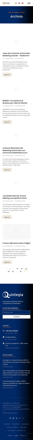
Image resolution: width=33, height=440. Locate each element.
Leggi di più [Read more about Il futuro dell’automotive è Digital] (7, 262)
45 (17, 269)
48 (8, 271)
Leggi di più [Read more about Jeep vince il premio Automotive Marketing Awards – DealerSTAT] (7, 74)
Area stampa (11, 430)
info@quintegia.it (10, 337)
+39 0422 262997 (11, 331)
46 (22, 269)
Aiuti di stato (23, 427)
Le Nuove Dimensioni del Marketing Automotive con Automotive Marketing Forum (15, 150)
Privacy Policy (16, 424)
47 (26, 269)
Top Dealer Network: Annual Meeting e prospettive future (15, 197)
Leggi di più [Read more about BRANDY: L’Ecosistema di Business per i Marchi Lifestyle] (7, 122)
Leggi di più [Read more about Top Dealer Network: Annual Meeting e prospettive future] (7, 217)
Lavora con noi (21, 430)
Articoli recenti (7, 355)
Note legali (7, 424)
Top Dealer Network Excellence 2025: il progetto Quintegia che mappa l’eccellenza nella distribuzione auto (16, 383)
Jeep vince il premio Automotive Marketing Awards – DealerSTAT (16, 54)
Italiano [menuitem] (10, 435)
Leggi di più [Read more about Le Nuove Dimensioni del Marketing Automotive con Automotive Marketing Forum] (7, 169)
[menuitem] (16, 3)
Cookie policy (25, 424)
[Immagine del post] (16, 42)
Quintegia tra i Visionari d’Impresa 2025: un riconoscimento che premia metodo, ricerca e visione (16, 362)
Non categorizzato (8, 58)
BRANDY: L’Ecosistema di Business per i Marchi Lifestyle (15, 102)
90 (20, 271)
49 (13, 271)
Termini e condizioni (12, 427)
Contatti (6, 326)
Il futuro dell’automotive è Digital (16, 243)
